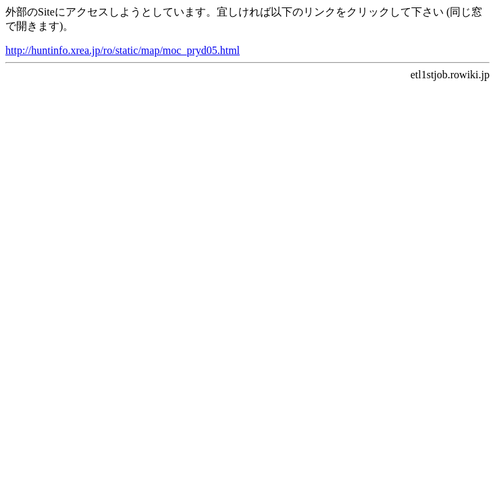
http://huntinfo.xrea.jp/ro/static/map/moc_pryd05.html (122, 50)
